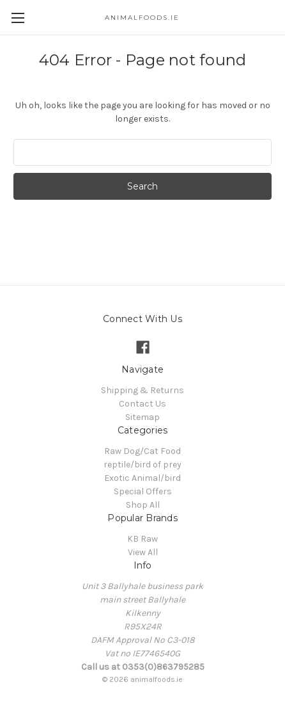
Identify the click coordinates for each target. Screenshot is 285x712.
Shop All (143, 504)
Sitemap (142, 417)
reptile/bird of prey (142, 464)
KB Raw (142, 538)
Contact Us (142, 403)
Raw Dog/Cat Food (142, 451)
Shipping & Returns (142, 390)
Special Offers (143, 491)
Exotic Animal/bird (142, 478)
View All (143, 552)
